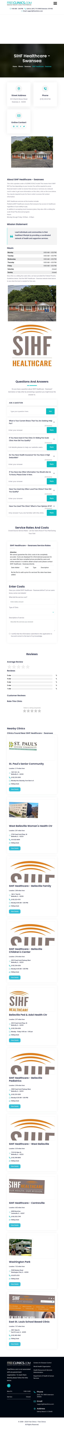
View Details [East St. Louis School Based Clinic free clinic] (14, 1344)
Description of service (16, 618)
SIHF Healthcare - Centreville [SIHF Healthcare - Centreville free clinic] (27, 1203)
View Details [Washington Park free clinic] (14, 1284)
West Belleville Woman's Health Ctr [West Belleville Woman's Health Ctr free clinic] (30, 826)
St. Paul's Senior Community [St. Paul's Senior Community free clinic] (26, 763)
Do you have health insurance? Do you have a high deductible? (31, 456)
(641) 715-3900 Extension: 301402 (42, 8)
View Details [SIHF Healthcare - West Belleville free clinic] (14, 1166)
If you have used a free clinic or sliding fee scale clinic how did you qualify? (31, 439)
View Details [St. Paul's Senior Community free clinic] (14, 789)
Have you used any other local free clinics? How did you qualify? (31, 490)
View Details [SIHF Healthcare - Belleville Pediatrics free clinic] (14, 1106)
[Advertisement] (32, 29)
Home (15, 66)
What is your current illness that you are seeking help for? (31, 422)
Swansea (27, 66)
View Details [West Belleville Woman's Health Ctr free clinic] (14, 848)
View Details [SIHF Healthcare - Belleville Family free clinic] (14, 911)
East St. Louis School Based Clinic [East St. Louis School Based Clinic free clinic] (29, 1321)
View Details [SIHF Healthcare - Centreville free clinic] (14, 1225)
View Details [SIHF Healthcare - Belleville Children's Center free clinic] (14, 977)
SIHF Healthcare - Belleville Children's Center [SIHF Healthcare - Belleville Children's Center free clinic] (25, 950)
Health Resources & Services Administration (42, 1371)
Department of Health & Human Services (43, 1377)
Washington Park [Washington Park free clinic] (19, 1261)
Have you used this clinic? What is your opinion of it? (30, 506)
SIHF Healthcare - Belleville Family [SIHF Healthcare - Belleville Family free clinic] (30, 886)
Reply (52, 430)
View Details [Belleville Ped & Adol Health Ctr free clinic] (14, 1040)
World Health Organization (42, 1366)
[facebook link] (8, 1385)
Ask (50, 411)
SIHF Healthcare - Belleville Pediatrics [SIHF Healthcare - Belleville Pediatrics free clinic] (25, 1079)
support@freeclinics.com (35, 11)
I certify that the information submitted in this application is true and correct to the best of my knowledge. (31, 635)
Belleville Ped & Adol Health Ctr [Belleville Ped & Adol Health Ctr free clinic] (28, 1014)
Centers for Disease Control (42, 1363)
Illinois (20, 66)
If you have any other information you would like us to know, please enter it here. (31, 473)
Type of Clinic (13, 607)
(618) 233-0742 (45, 99)
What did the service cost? (18, 597)
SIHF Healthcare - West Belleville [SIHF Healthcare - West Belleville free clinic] (29, 1144)
